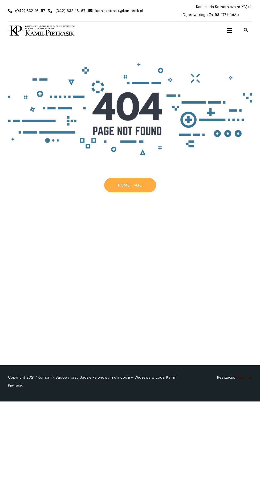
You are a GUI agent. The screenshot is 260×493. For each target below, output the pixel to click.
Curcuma (244, 377)
